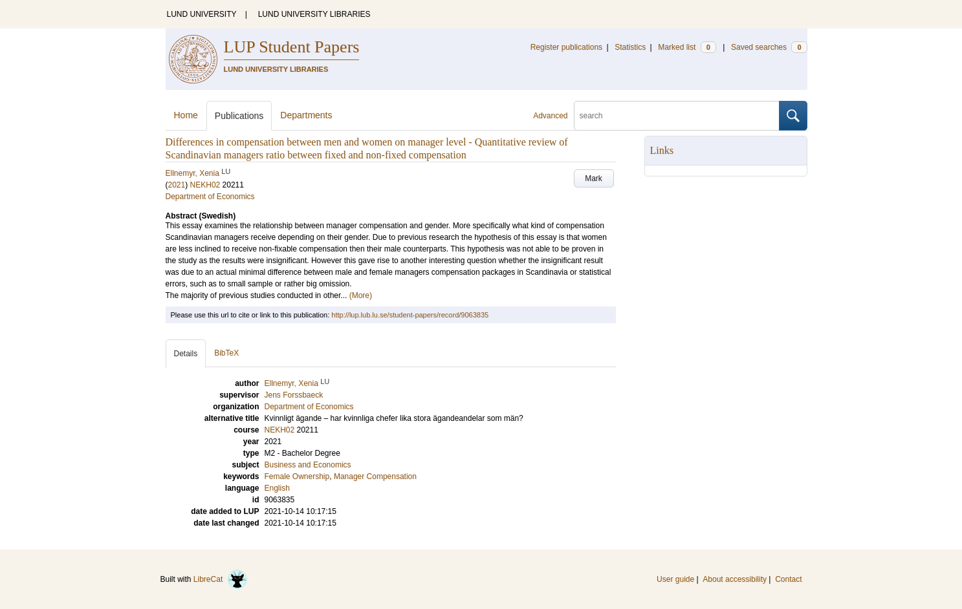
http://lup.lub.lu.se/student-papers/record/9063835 (409, 315)
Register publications (566, 47)
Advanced (550, 115)
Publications (239, 116)
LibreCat (220, 579)
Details (186, 353)
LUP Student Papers (292, 46)
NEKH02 (205, 184)
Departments (306, 115)
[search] (677, 116)
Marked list (687, 47)
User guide (675, 579)
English (277, 488)
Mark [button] (593, 178)
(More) (360, 295)
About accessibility (735, 579)
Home (186, 115)
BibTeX (226, 353)
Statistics (630, 47)
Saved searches (769, 47)
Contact (788, 579)
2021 (177, 184)
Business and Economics (308, 464)
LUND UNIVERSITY (202, 14)
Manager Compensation (375, 476)
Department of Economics (210, 196)
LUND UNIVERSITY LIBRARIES (314, 14)
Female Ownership (297, 476)
